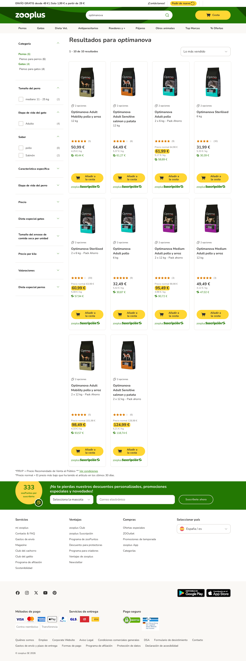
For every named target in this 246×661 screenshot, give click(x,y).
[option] (39, 99)
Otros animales (165, 28)
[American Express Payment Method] (41, 620)
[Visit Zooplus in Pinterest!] (54, 593)
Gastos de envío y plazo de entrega (36, 646)
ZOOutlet (128, 533)
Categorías (129, 551)
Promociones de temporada (139, 539)
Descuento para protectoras (85, 545)
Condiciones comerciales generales (118, 640)
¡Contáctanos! (156, 3)
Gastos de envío (25, 539)
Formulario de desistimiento (171, 640)
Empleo (43, 640)
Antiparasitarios (88, 28)
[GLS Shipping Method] (73, 620)
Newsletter (75, 562)
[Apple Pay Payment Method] (52, 620)
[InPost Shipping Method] (95, 620)
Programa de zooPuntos (83, 539)
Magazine (21, 545)
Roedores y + (117, 28)
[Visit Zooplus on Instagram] (27, 593)
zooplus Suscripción (81, 533)
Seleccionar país (188, 520)
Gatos (40, 28)
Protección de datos (129, 646)
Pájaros (140, 28)
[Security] (131, 620)
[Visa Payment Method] (20, 620)
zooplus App (130, 545)
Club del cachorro (25, 551)
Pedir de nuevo (183, 3)
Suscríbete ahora (196, 499)
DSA (147, 640)
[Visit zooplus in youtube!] (45, 593)
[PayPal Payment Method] (63, 620)
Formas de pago (71, 646)
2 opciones (78, 105)
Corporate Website (63, 640)
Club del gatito (24, 556)
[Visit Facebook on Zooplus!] (17, 593)
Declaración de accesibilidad (161, 646)
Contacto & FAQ (25, 533)
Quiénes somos (24, 640)
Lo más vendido (194, 51)
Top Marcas (192, 28)
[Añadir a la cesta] (87, 178)
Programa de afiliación (28, 562)
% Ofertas (216, 28)
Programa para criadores (83, 551)
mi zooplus (21, 528)
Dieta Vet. (61, 28)
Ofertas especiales (134, 528)
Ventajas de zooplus (81, 556)
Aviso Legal (86, 640)
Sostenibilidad (23, 568)
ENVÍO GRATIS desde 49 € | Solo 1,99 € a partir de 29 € (50, 3)
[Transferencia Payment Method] (49, 627)
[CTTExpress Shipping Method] (84, 620)
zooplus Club (77, 528)
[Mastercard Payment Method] (30, 620)
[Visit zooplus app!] (191, 596)
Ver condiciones (88, 471)
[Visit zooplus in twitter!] (36, 593)
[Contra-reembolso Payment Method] (27, 627)
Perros (22, 28)
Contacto (197, 640)
